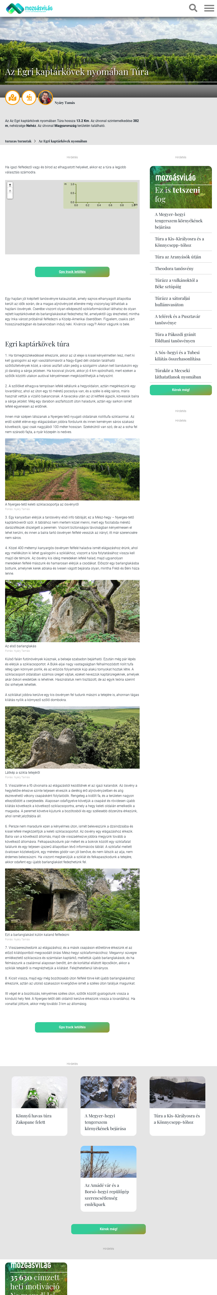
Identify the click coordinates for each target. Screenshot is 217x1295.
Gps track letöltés (72, 272)
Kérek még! (181, 390)
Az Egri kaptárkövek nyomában (63, 141)
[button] (10, 196)
